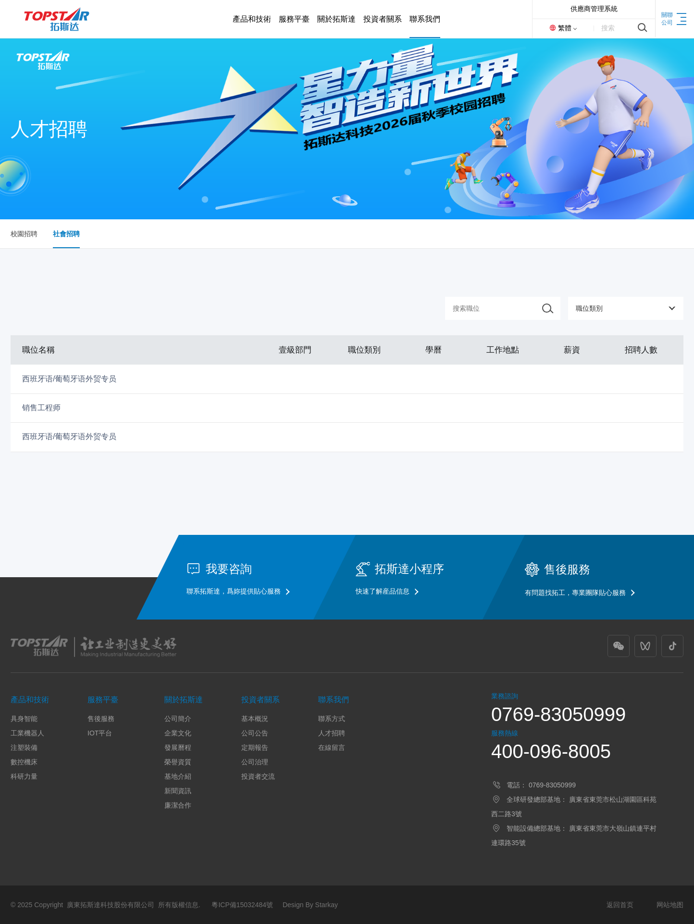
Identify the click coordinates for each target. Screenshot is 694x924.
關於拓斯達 (183, 700)
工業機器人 (27, 733)
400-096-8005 (551, 751)
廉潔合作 (177, 805)
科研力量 (24, 776)
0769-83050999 (558, 714)
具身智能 (24, 718)
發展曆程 (177, 747)
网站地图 (670, 905)
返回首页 (620, 905)
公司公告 (254, 733)
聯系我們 (333, 700)
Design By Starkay (310, 905)
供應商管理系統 (594, 9)
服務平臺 (102, 700)
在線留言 (331, 747)
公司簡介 (177, 718)
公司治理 (254, 762)
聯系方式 (331, 718)
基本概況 (254, 718)
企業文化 (177, 733)
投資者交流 (258, 776)
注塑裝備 (24, 747)
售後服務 (100, 718)
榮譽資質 (177, 762)
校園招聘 (24, 234)
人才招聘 (331, 733)
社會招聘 (66, 234)
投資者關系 (260, 700)
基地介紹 (177, 776)
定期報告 (254, 747)
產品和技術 (30, 700)
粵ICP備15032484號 (242, 905)
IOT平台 (99, 733)
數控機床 (24, 762)
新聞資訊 (177, 791)
